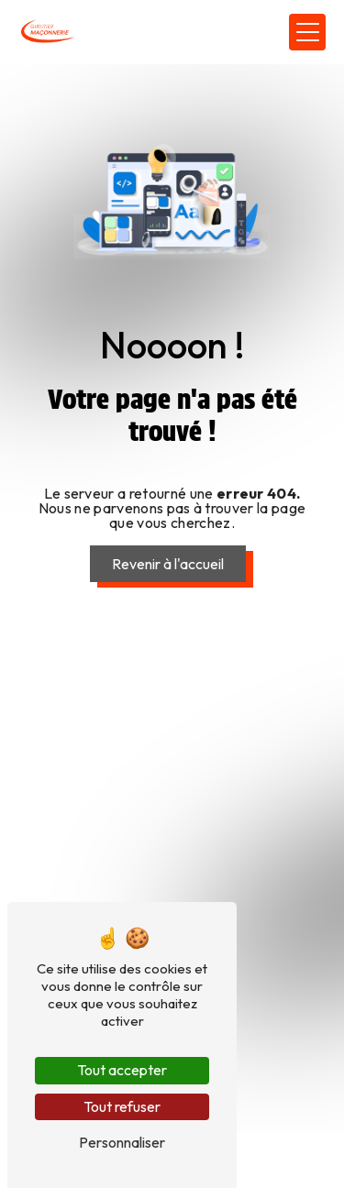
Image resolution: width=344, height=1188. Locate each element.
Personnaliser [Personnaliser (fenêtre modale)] (122, 1142)
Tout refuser (122, 1106)
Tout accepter (122, 1070)
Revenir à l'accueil (168, 564)
